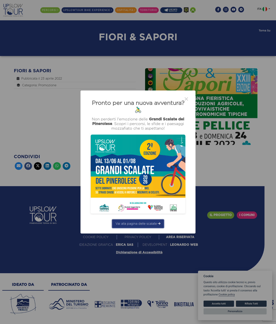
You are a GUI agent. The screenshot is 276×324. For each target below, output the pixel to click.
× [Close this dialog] (186, 99)
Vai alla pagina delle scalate (138, 223)
